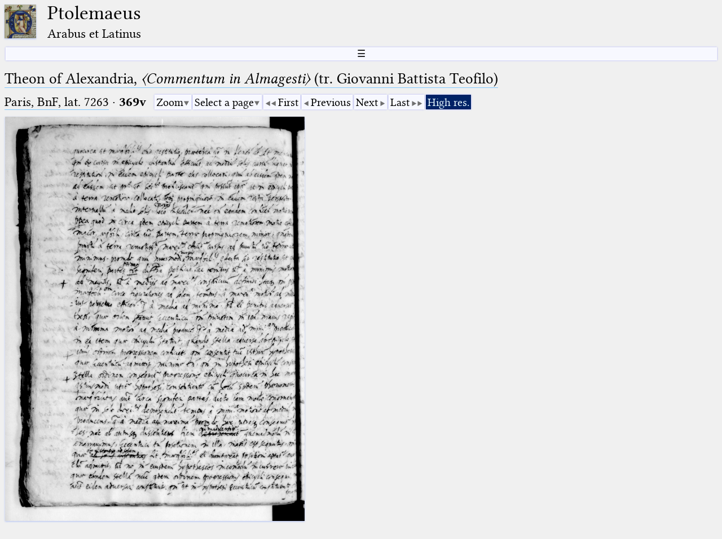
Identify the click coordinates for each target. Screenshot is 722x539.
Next (367, 102)
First (288, 102)
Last (400, 102)
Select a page (224, 102)
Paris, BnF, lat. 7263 (57, 101)
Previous (331, 102)
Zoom (169, 102)
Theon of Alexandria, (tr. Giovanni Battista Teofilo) (251, 78)
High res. (448, 102)
